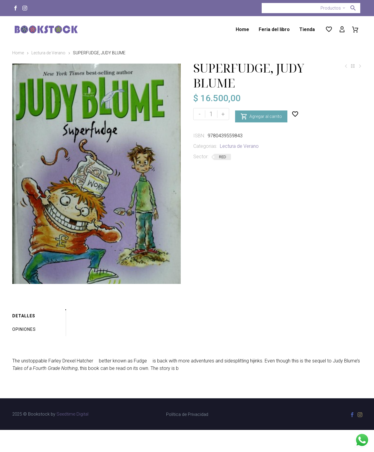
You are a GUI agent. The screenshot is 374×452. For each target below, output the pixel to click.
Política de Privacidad (187, 436)
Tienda (307, 29)
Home (242, 29)
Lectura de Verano (48, 52)
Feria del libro (274, 29)
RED (222, 157)
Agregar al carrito (261, 114)
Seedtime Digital (72, 436)
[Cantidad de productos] (211, 114)
